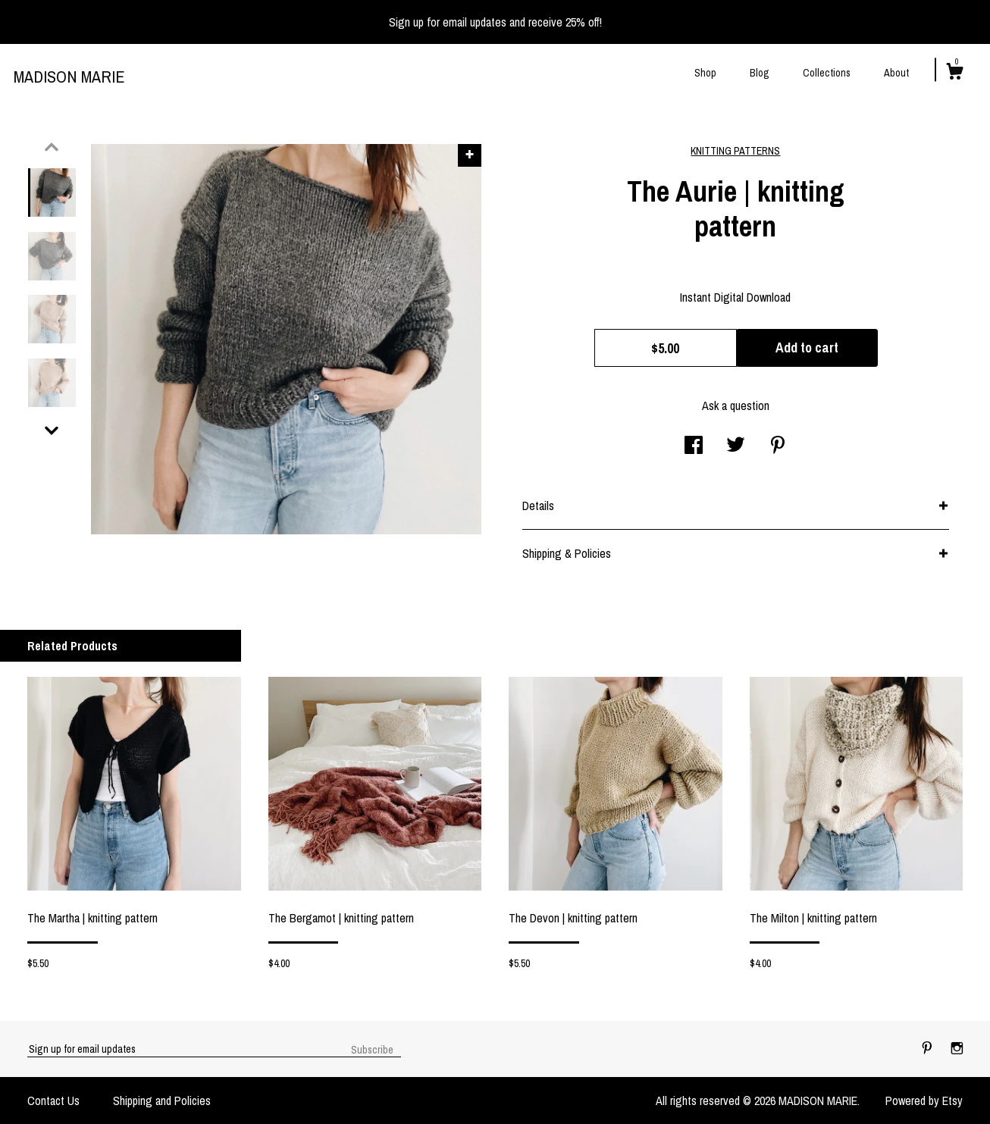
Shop (705, 73)
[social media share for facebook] (694, 446)
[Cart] (954, 73)
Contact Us (53, 1100)
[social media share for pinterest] (778, 446)
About (896, 73)
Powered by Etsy (924, 1100)
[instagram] (957, 1048)
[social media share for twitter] (735, 446)
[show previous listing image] (51, 147)
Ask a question (735, 405)
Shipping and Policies (162, 1100)
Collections (827, 73)
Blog (759, 73)
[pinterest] (928, 1048)
